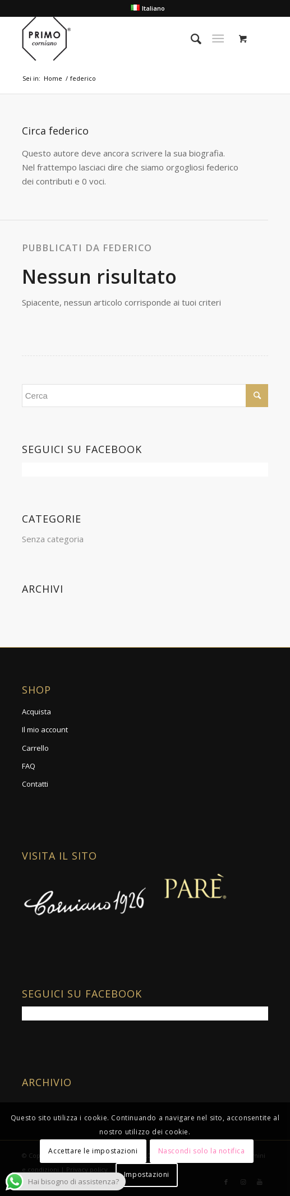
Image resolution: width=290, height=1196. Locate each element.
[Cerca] (190, 38)
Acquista (36, 711)
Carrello (35, 748)
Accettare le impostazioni (92, 1151)
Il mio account (45, 729)
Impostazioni (146, 1174)
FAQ (28, 766)
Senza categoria (53, 538)
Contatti (35, 784)
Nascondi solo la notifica (201, 1151)
